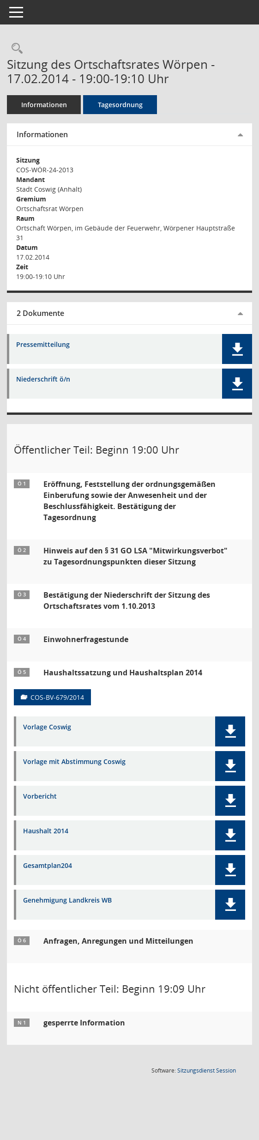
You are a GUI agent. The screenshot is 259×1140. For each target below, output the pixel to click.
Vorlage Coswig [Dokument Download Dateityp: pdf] (47, 727)
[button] (237, 349)
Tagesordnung (120, 104)
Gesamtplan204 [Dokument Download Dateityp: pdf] (47, 866)
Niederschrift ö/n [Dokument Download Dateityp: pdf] (43, 379)
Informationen (44, 104)
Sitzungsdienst (206, 1070)
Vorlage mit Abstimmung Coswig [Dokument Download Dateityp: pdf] (74, 762)
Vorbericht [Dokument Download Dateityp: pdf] (40, 796)
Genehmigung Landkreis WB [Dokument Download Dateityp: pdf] (67, 900)
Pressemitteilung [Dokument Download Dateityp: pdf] (43, 345)
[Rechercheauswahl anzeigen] (15, 48)
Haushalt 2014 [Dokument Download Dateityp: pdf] (45, 831)
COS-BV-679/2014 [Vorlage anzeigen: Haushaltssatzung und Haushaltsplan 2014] (57, 697)
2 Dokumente (40, 313)
